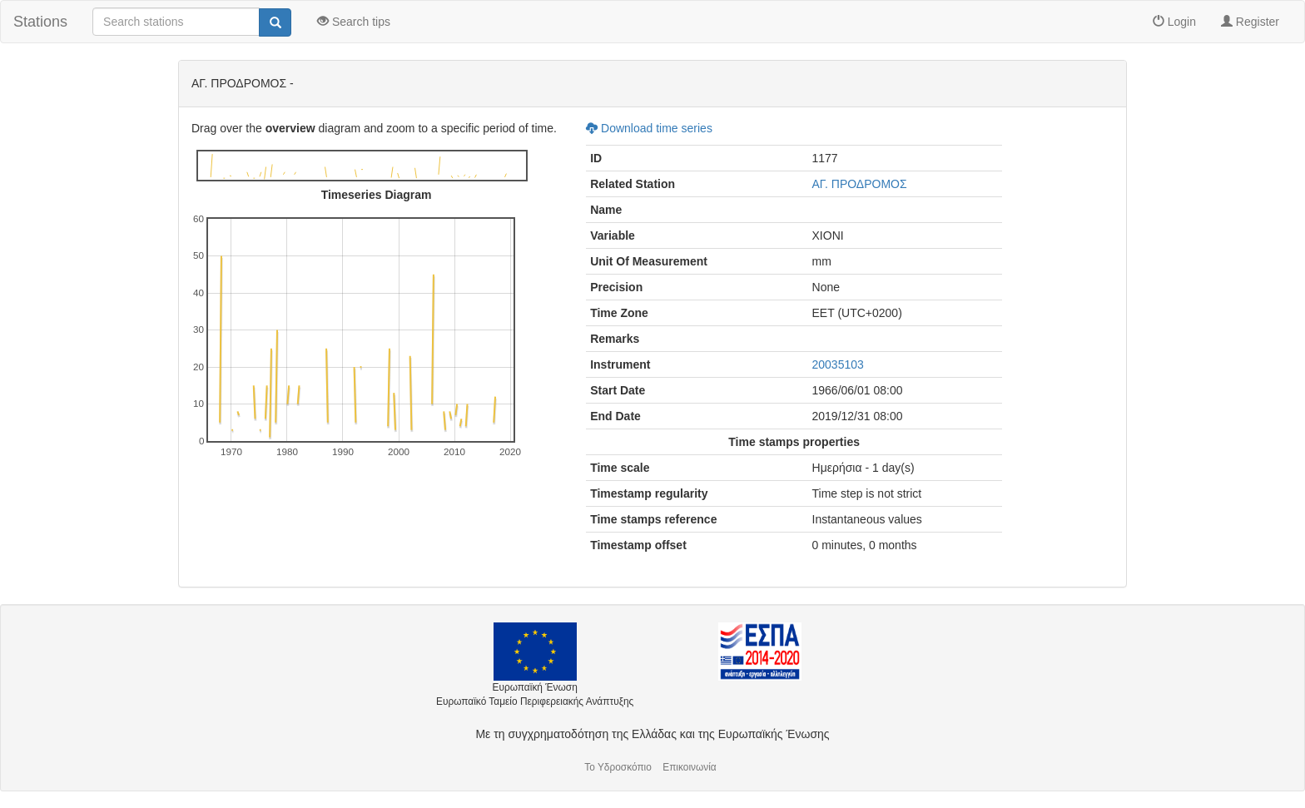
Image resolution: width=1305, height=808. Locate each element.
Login (1174, 21)
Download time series (649, 128)
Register (1250, 21)
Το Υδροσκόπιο (618, 767)
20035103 (838, 364)
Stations (40, 21)
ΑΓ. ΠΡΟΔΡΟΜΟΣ (859, 184)
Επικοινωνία (689, 767)
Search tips (353, 21)
